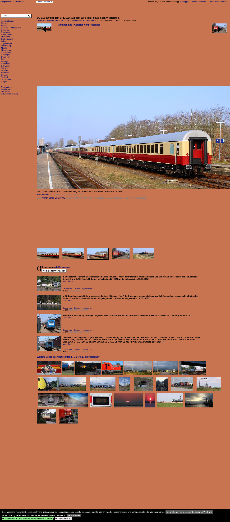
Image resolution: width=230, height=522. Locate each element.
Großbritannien (7, 39)
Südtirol (4, 77)
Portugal (4, 61)
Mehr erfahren (74, 515)
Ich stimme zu (63, 519)
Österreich (5, 57)
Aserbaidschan (7, 21)
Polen (3, 59)
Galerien (77, 20)
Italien (3, 41)
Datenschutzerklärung (9, 94)
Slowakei (5, 73)
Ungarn (4, 82)
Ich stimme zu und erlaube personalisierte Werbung (28, 519)
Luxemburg (6, 46)
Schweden (5, 66)
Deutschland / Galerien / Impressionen (79, 24)
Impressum (48, 2)
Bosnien (4, 25)
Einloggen (184, 2)
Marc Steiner (43, 195)
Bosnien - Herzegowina (11, 28)
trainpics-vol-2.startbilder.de (12, 2)
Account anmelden (198, 2)
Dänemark (5, 32)
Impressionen (88, 20)
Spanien (4, 75)
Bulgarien (5, 30)
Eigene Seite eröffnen (217, 2)
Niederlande (6, 52)
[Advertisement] (103, 57)
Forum (39, 2)
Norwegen (5, 55)
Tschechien (6, 79)
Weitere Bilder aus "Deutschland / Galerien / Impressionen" (68, 357)
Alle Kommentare (62, 267)
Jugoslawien (6, 43)
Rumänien (5, 64)
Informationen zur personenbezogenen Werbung (189, 512)
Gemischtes (6, 89)
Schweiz (4, 68)
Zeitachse (5, 91)
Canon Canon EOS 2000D (53, 198)
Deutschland (65, 20)
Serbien (4, 70)
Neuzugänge (6, 87)
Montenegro (6, 50)
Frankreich (5, 37)
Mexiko (4, 48)
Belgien (4, 23)
